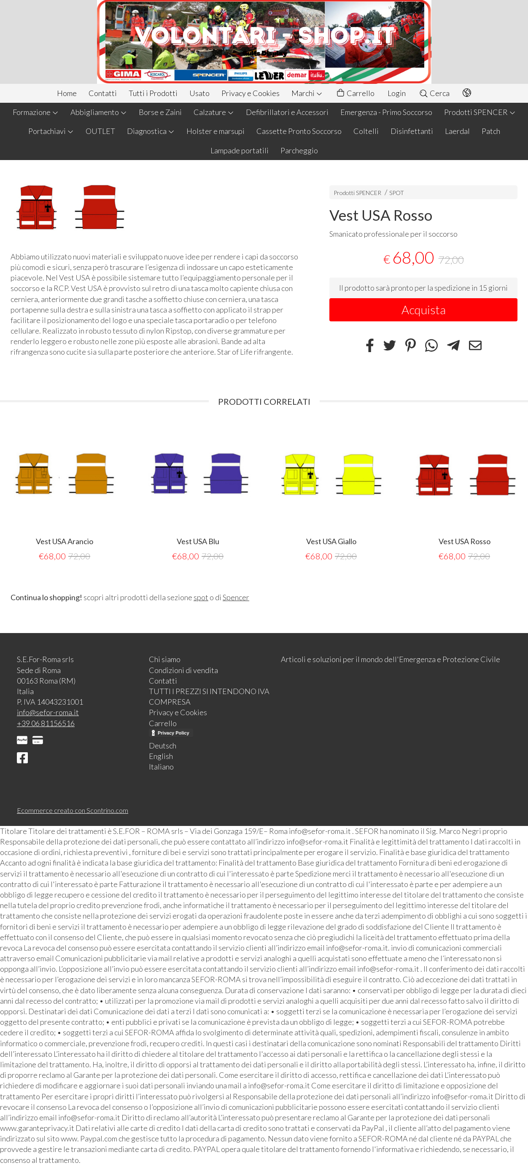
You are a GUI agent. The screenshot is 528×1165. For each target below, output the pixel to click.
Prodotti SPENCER (480, 112)
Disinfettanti (412, 131)
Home (67, 93)
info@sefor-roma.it (48, 711)
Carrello (355, 93)
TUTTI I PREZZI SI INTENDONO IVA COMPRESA (209, 696)
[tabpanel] (65, 492)
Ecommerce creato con (72, 810)
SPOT (396, 192)
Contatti (103, 93)
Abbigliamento (98, 112)
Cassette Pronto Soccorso (299, 131)
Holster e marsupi (215, 131)
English (161, 755)
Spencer (236, 596)
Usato (199, 93)
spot (201, 596)
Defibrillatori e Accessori (287, 112)
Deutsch (162, 745)
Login (397, 93)
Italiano (161, 766)
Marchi (307, 93)
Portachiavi (51, 131)
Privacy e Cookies (250, 93)
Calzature (214, 112)
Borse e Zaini (160, 112)
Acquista (423, 309)
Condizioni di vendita (183, 669)
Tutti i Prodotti (153, 93)
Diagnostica (151, 131)
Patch (491, 131)
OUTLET (100, 131)
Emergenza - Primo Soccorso (386, 112)
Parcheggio (299, 150)
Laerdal (457, 131)
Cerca (434, 93)
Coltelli (366, 131)
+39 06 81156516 (46, 722)
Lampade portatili (239, 150)
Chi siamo (164, 658)
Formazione (36, 112)
